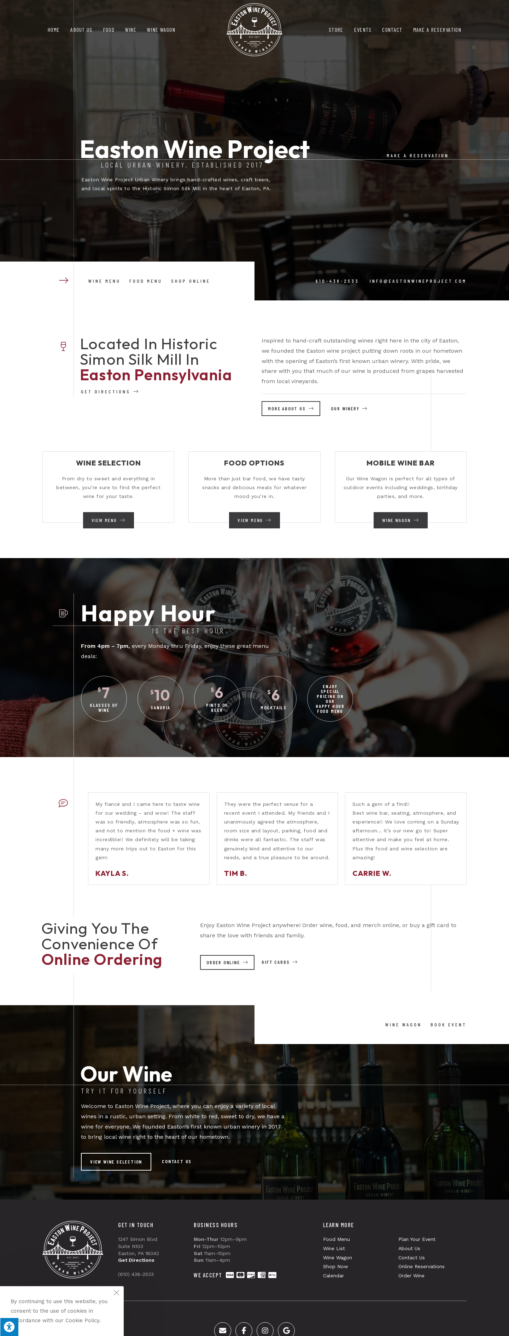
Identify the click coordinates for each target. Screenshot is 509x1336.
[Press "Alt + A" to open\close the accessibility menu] (9, 1327)
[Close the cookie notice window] (116, 1293)
